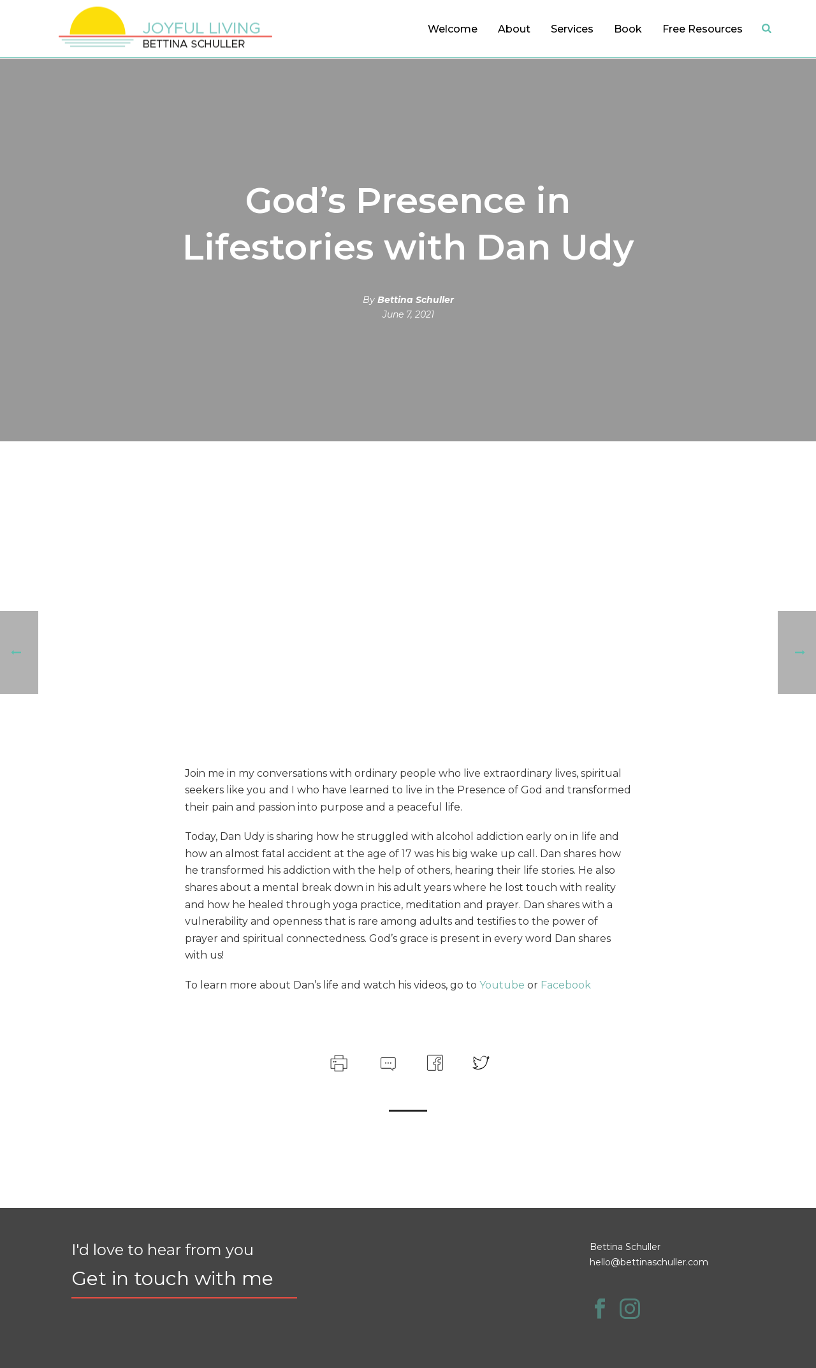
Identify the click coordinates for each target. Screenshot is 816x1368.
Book (628, 29)
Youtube (502, 985)
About (514, 29)
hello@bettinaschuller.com (649, 1262)
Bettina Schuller (415, 299)
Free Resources (702, 29)
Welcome (452, 29)
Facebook (566, 985)
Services (572, 29)
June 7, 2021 (408, 314)
